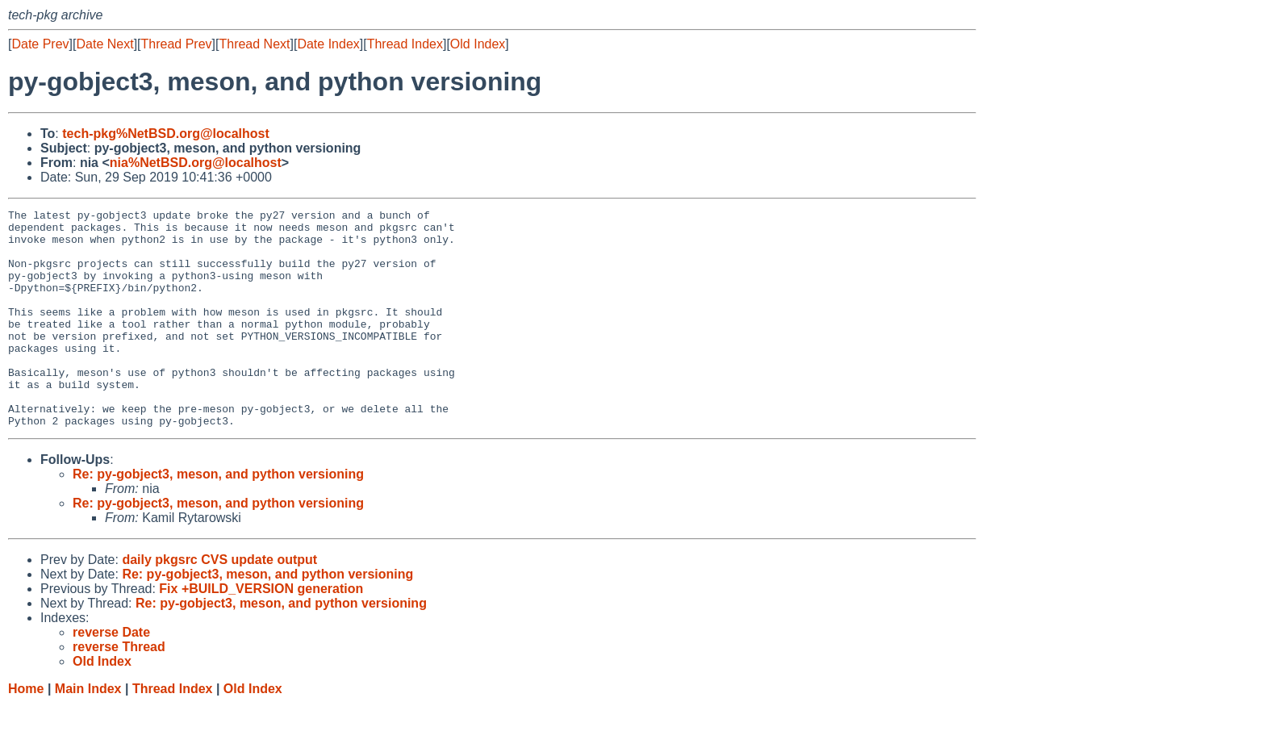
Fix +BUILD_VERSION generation (261, 632)
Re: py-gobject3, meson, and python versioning (218, 517)
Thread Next (254, 44)
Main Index (88, 732)
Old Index (477, 44)
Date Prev (40, 44)
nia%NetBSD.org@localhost (196, 162)
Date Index (328, 44)
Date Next (104, 44)
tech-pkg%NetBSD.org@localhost (165, 133)
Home (26, 732)
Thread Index (405, 44)
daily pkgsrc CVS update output (219, 603)
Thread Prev (176, 44)
